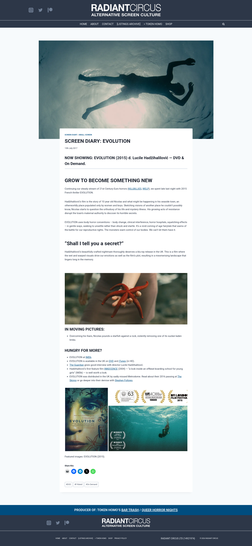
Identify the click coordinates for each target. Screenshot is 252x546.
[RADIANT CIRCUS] (126, 10)
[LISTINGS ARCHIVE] (128, 24)
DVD (111, 361)
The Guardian (77, 365)
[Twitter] (40, 10)
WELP (146, 188)
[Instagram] (31, 10)
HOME (83, 24)
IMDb (88, 357)
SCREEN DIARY (71, 135)
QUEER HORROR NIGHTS (160, 510)
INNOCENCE (111, 368)
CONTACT (108, 24)
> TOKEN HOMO (153, 24)
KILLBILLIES (134, 188)
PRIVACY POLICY (120, 538)
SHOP (169, 24)
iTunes (122, 361)
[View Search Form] (223, 24)
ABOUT (94, 24)
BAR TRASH (130, 510)
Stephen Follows (124, 380)
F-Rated (78, 484)
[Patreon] (50, 10)
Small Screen (85, 135)
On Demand (91, 484)
